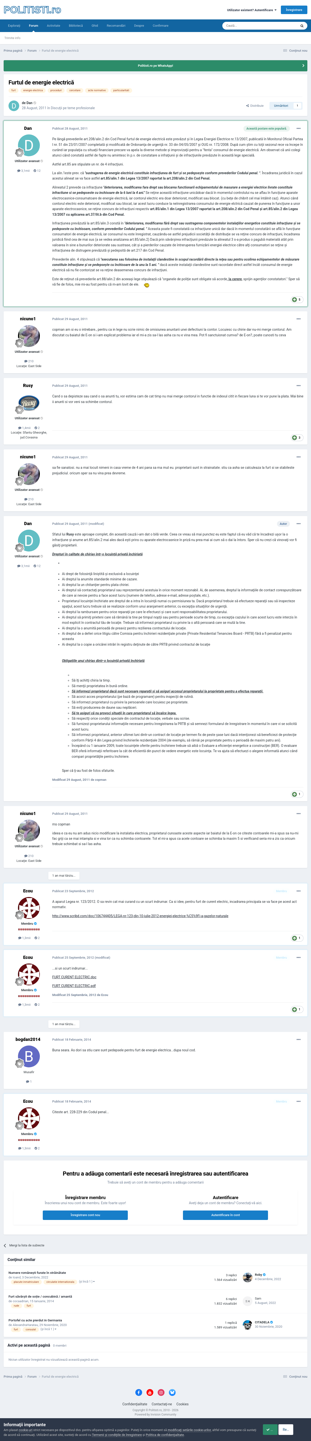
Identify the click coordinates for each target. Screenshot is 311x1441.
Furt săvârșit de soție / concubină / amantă (40, 1296)
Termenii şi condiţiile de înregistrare (127, 1435)
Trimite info (12, 38)
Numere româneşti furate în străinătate (37, 1273)
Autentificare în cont (225, 1215)
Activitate (53, 25)
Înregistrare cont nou (85, 1215)
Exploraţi (14, 25)
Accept (268, 1430)
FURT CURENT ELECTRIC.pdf (74, 986)
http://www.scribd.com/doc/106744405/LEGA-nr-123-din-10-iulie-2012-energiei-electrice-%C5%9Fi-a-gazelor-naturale (140, 916)
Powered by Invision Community (155, 1414)
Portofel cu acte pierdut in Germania (35, 1320)
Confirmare (160, 25)
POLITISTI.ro (32, 9)
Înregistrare (294, 10)
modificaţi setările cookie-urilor (189, 1430)
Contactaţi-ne (162, 1404)
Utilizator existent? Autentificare (251, 10)
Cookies (182, 1404)
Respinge (294, 1430)
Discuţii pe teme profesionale (73, 108)
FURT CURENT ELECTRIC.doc (74, 977)
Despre (139, 25)
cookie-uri (26, 1430)
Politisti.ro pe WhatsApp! (155, 65)
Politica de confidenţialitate (175, 1435)
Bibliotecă (76, 25)
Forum (33, 28)
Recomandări (116, 25)
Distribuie (255, 105)
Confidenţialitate (134, 1404)
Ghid (95, 25)
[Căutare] (246, 26)
